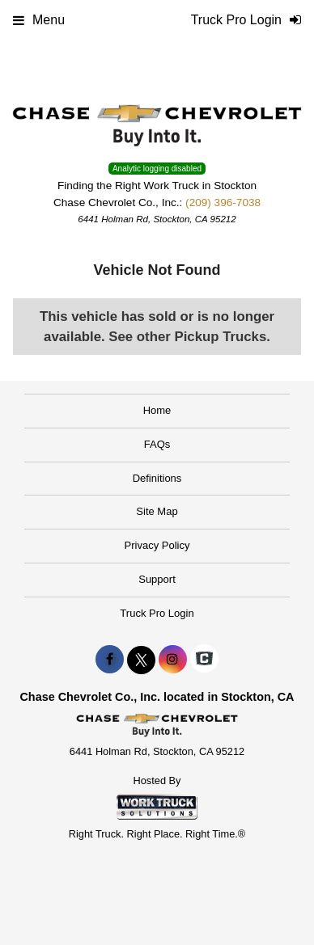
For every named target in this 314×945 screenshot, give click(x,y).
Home (157, 410)
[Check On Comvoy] (204, 659)
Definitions (157, 478)
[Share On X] (141, 659)
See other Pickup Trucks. (189, 336)
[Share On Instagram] (173, 659)
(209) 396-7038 (223, 202)
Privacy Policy (157, 545)
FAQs (157, 444)
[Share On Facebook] (109, 659)
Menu (39, 20)
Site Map (156, 511)
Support (157, 579)
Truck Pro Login (156, 613)
